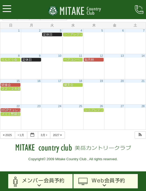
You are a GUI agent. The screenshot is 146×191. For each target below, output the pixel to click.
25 (80, 106)
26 (101, 106)
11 (80, 55)
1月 (21, 135)
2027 (58, 135)
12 (101, 55)
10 (59, 55)
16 (39, 81)
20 (122, 81)
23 (39, 106)
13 (122, 55)
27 (122, 106)
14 (143, 55)
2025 (8, 135)
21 (143, 81)
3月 (44, 135)
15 (18, 81)
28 (143, 106)
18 (80, 81)
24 (59, 106)
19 (101, 81)
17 (59, 81)
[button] (140, 135)
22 (18, 106)
